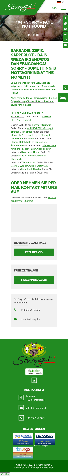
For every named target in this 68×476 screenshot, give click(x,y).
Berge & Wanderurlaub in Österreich (29, 165)
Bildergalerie (65, 23)
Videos (65, 28)
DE (61, 2)
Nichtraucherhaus (65, 39)
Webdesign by (21, 467)
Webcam (65, 34)
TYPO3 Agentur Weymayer (41, 467)
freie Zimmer (63, 97)
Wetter (65, 18)
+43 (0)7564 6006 (30, 309)
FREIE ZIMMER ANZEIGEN (34, 280)
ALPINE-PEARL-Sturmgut (40, 128)
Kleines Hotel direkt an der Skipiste (29, 141)
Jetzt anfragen (34, 252)
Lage (65, 87)
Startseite (32, 34)
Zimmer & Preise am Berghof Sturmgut (30, 135)
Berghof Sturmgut (41, 445)
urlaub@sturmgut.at (30, 319)
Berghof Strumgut (42, 464)
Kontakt (65, 45)
